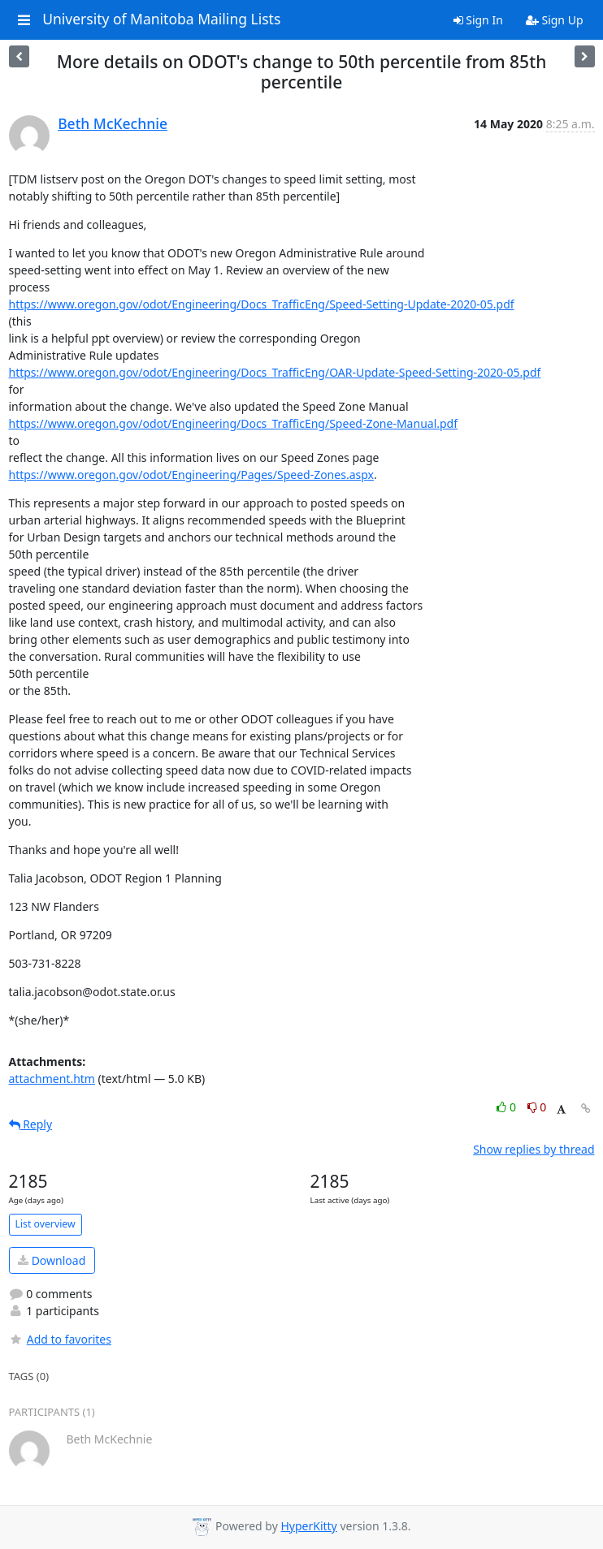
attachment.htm (52, 1078)
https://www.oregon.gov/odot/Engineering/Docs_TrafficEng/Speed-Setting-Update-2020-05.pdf (261, 304)
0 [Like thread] (507, 1107)
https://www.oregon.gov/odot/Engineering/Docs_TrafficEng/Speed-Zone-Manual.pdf (233, 423)
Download (51, 1260)
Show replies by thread (533, 1149)
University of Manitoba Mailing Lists (161, 19)
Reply (31, 1124)
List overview (45, 1224)
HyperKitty (308, 1526)
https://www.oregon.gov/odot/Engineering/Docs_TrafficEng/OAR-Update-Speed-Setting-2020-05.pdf (275, 372)
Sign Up (554, 20)
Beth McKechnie (112, 123)
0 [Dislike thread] (537, 1107)
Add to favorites (60, 1339)
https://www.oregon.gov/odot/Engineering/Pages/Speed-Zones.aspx (191, 474)
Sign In (478, 20)
